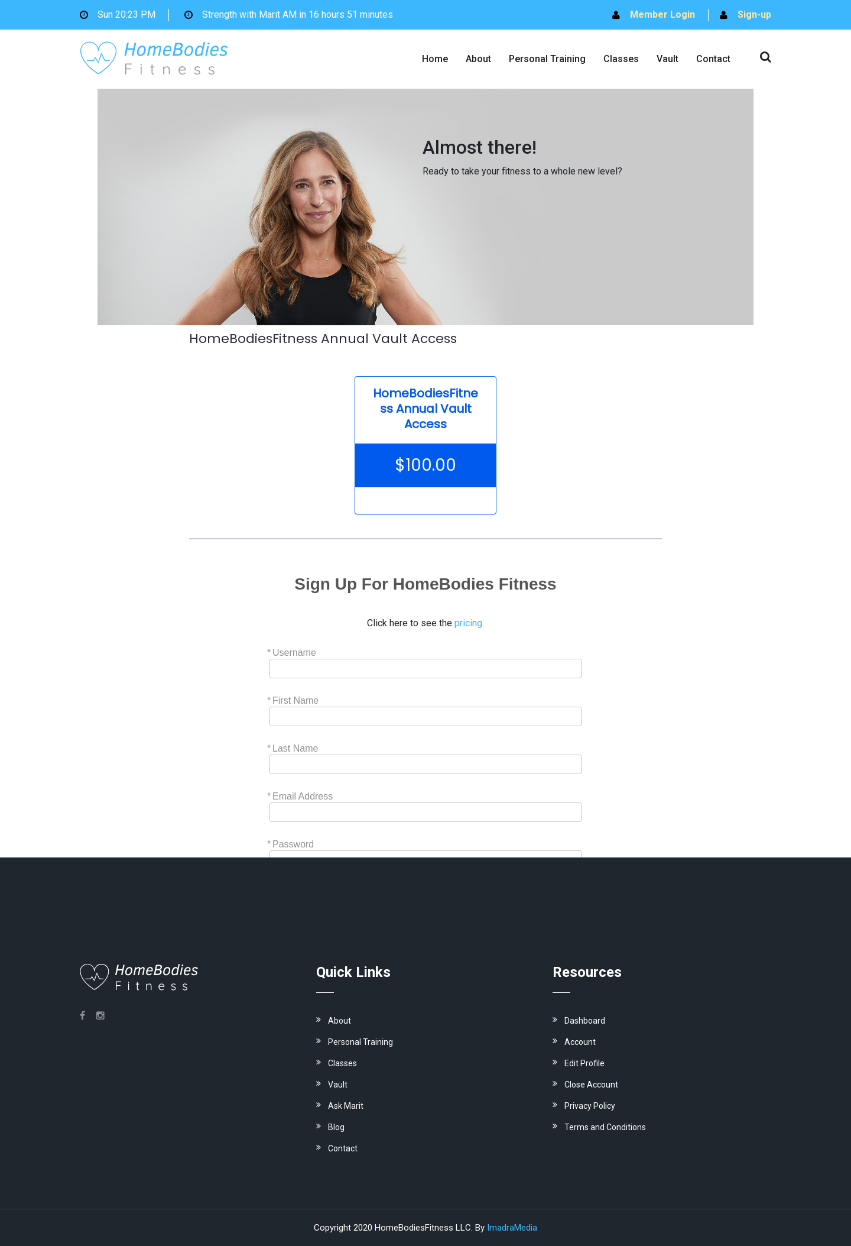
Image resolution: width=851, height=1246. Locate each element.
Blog (336, 1127)
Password (293, 844)
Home (435, 58)
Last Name (295, 748)
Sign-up (754, 14)
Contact (713, 58)
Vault (667, 58)
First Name (295, 700)
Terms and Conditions (605, 1127)
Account (580, 1042)
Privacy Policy (589, 1106)
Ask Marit (345, 1106)
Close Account (591, 1084)
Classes (621, 58)
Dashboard (584, 1020)
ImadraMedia (512, 1227)
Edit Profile (584, 1063)
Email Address (302, 796)
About (478, 58)
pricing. (469, 623)
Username (294, 653)
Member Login (662, 14)
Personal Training (547, 58)
